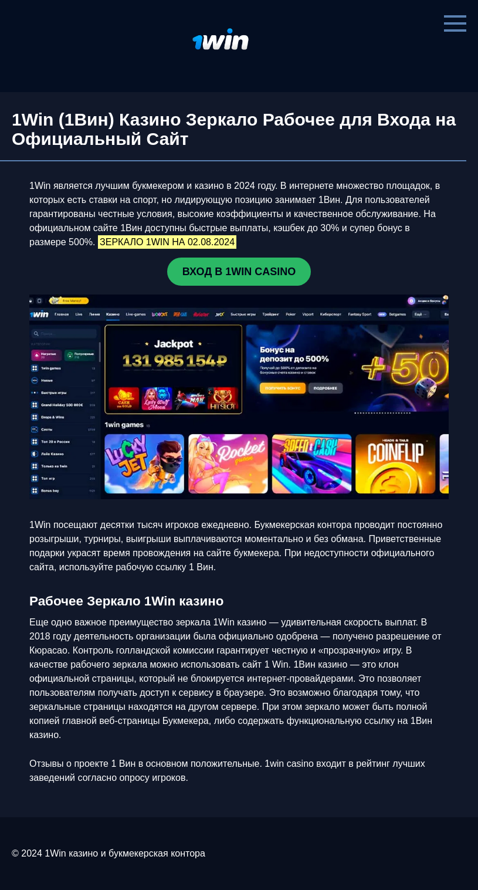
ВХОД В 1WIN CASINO (239, 272)
